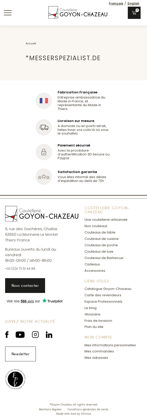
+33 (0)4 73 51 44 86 (20, 269)
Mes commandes (99, 351)
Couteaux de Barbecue (104, 257)
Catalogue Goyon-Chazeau (108, 288)
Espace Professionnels (103, 301)
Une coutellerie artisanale (106, 219)
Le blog (91, 307)
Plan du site (94, 326)
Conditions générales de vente (88, 409)
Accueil (31, 43)
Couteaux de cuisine (102, 238)
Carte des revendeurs (103, 295)
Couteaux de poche (101, 245)
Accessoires (95, 270)
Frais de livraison (98, 320)
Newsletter (20, 354)
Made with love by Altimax (73, 413)
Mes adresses (96, 357)
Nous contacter (25, 285)
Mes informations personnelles (110, 345)
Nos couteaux (96, 226)
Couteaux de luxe (99, 251)
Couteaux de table (100, 232)
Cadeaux (92, 264)
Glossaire (92, 314)
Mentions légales (50, 409)
